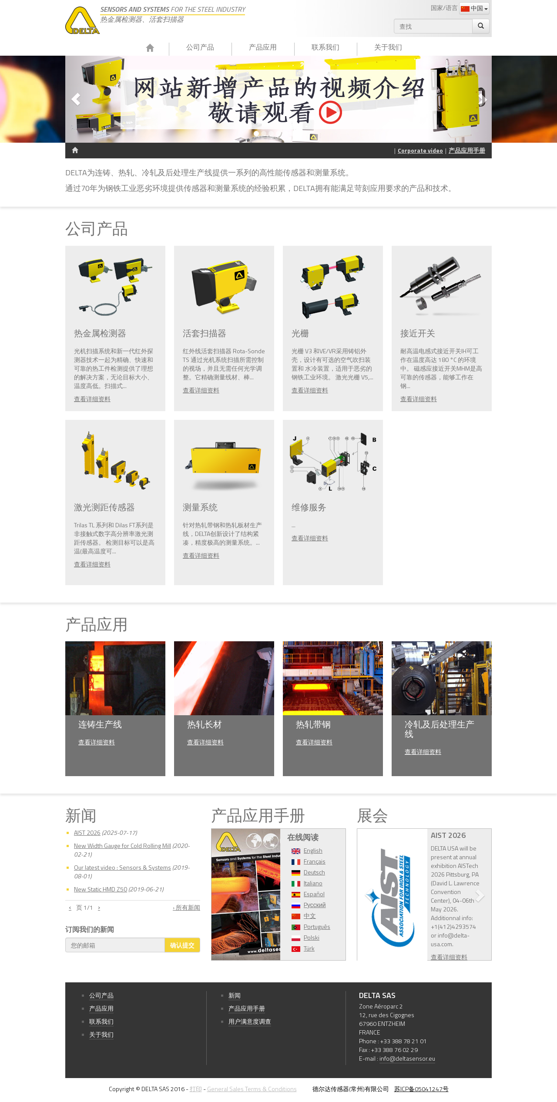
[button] (97, 99)
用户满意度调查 (249, 1021)
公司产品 (200, 47)
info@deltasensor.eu (407, 1058)
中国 (474, 8)
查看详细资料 (92, 398)
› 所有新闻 (186, 907)
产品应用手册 (467, 150)
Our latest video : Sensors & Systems (122, 867)
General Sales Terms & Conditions (252, 1088)
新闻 (234, 995)
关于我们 (388, 47)
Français (314, 861)
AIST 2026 (87, 832)
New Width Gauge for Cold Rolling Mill (122, 845)
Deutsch (314, 872)
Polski (311, 937)
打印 (196, 1088)
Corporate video (420, 150)
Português (317, 926)
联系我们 (325, 47)
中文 (310, 915)
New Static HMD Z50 (100, 889)
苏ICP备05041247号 (421, 1088)
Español (314, 893)
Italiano (313, 883)
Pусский (315, 904)
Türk (309, 948)
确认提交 (182, 944)
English (313, 850)
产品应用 (263, 47)
